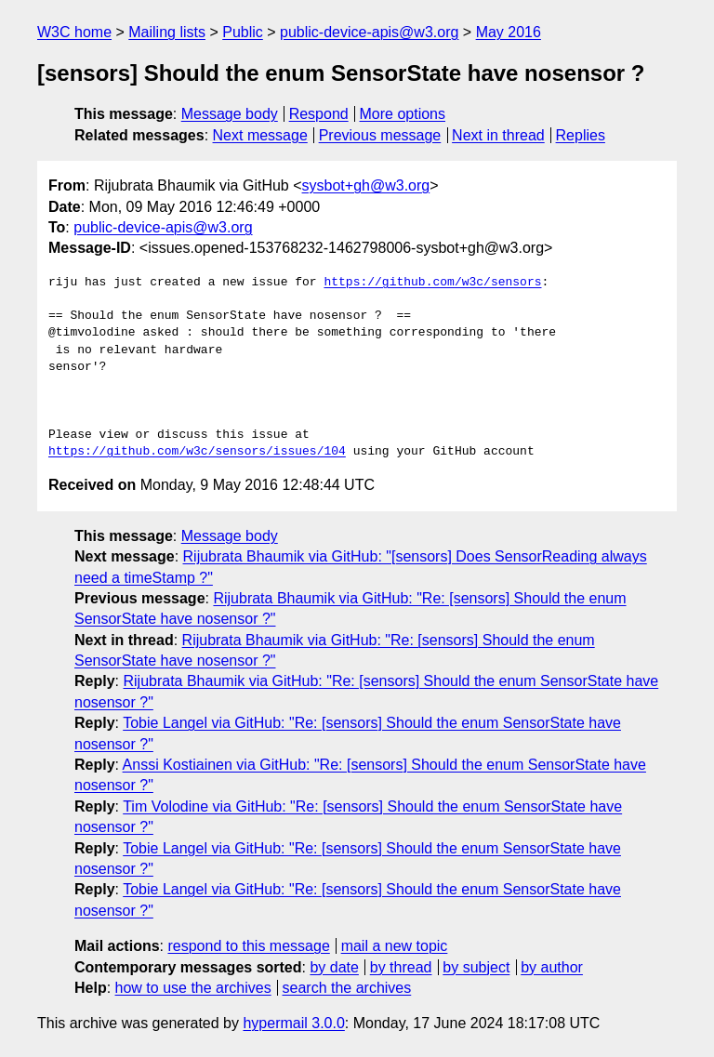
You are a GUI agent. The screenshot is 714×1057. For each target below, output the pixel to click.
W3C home (74, 32)
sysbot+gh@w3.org (366, 185)
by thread (401, 967)
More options (403, 114)
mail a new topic (394, 946)
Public (242, 32)
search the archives (347, 988)
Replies (580, 135)
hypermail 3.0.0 (293, 1023)
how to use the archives (193, 988)
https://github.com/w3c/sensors (432, 282)
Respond (319, 114)
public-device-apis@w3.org (369, 32)
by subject (476, 967)
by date (334, 967)
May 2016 (508, 32)
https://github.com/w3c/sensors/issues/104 (197, 451)
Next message (260, 135)
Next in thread (498, 135)
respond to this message (248, 946)
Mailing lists (166, 32)
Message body (229, 114)
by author (552, 967)
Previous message (380, 135)
